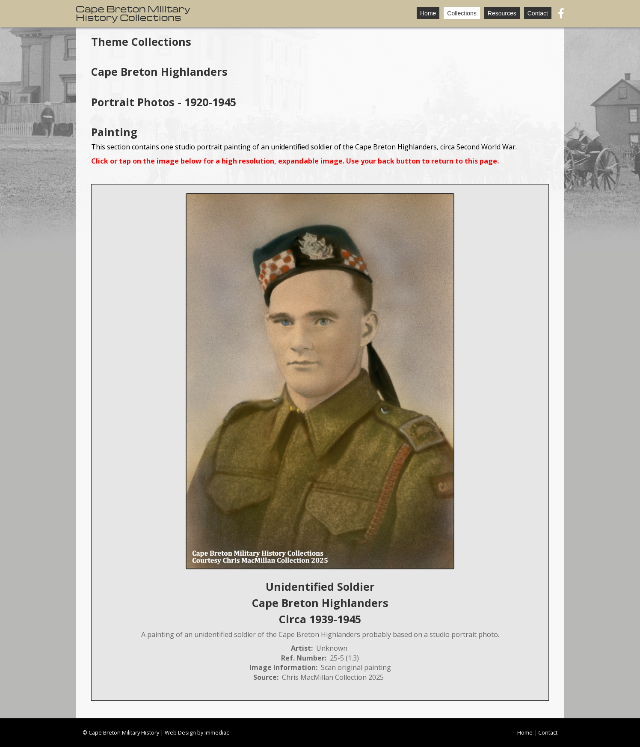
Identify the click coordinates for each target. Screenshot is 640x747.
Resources (502, 13)
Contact (537, 13)
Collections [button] (461, 13)
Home (428, 13)
